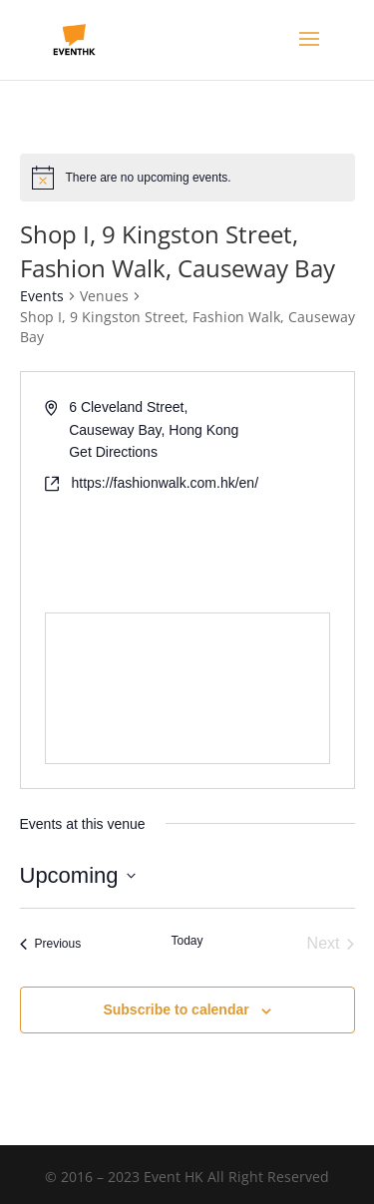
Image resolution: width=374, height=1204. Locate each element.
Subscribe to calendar (175, 1009)
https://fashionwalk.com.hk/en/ (165, 483)
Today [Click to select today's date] (186, 941)
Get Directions (113, 452)
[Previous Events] (51, 944)
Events (42, 295)
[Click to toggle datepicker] (78, 875)
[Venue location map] (187, 688)
